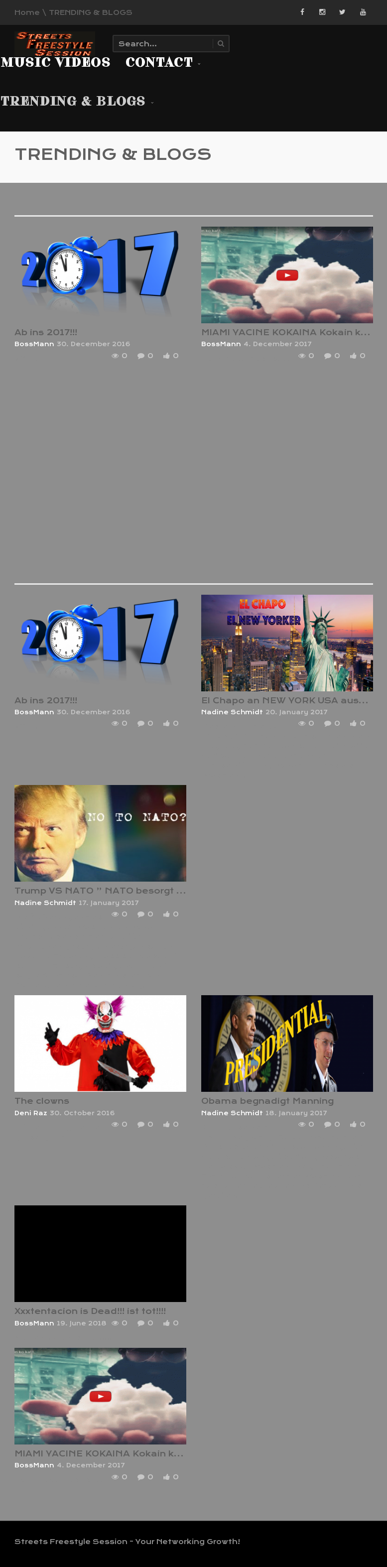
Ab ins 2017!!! (45, 332)
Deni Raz (30, 1113)
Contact (163, 63)
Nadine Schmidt (232, 712)
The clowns (41, 1101)
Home (27, 12)
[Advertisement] (200, 475)
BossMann (34, 344)
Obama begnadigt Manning (267, 1101)
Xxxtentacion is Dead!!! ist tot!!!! (90, 1311)
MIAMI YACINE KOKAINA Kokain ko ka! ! (108, 1453)
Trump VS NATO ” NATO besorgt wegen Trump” (131, 891)
